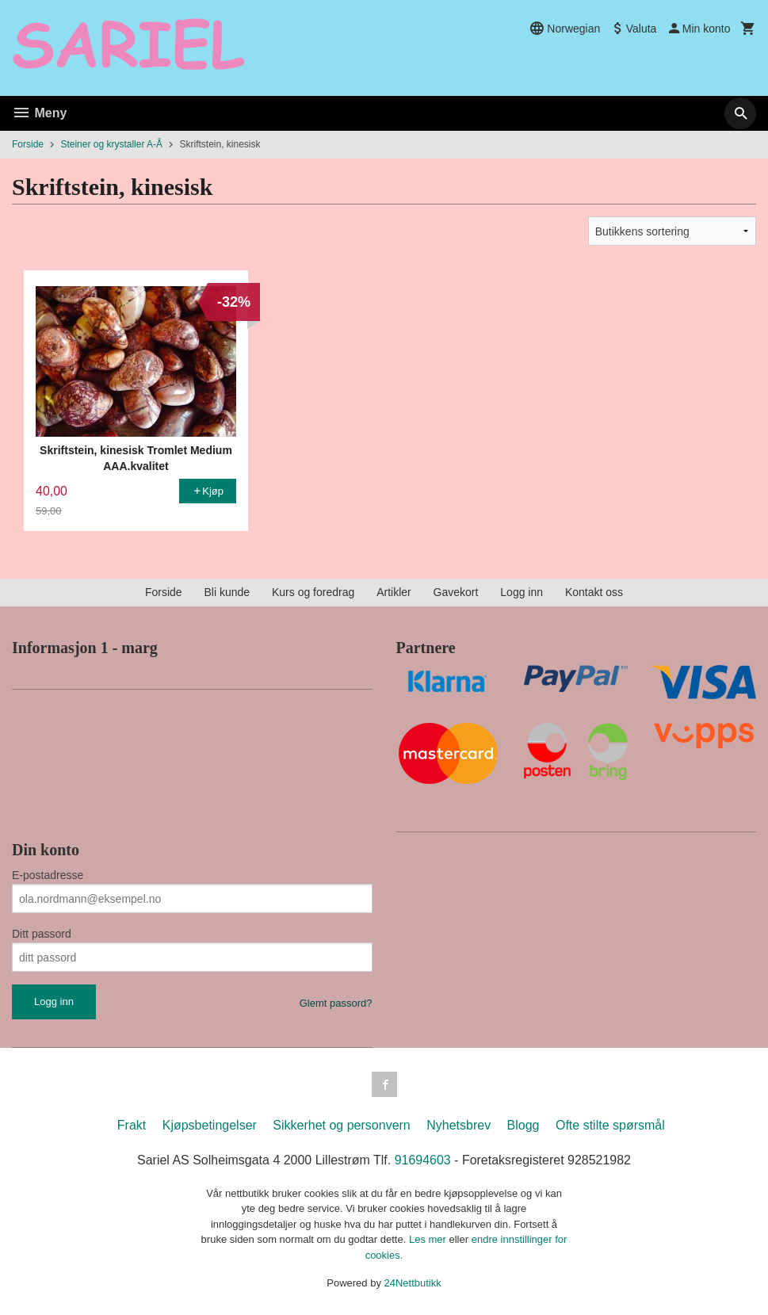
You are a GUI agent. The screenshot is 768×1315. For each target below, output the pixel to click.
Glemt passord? (336, 1003)
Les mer (429, 1239)
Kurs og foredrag (313, 592)
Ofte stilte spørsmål (610, 1125)
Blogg (523, 1125)
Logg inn (521, 592)
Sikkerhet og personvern (341, 1125)
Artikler (393, 592)
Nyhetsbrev (458, 1125)
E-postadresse (47, 875)
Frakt (131, 1125)
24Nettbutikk (412, 1283)
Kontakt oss (594, 592)
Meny (39, 113)
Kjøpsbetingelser (209, 1125)
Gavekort (456, 592)
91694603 (423, 1160)
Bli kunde (227, 592)
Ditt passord (41, 933)
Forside (28, 144)
